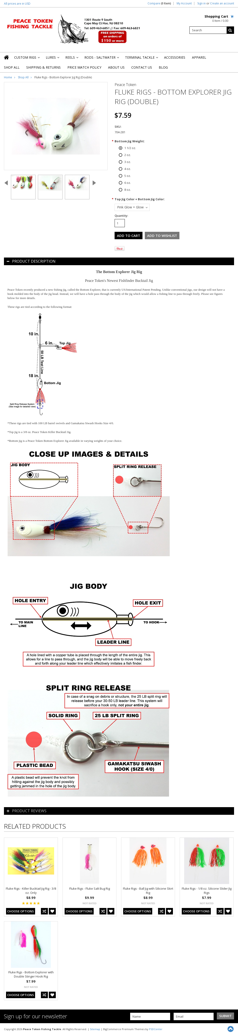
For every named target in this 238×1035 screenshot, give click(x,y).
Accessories (174, 57)
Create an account (222, 3)
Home (8, 77)
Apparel (199, 57)
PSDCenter (155, 1029)
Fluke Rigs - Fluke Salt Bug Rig (89, 888)
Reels (71, 58)
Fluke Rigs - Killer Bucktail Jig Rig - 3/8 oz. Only (31, 890)
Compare (159, 3)
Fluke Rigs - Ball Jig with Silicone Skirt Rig (148, 890)
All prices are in (17, 4)
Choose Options (20, 911)
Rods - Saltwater (101, 58)
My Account (184, 3)
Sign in (201, 3)
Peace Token (125, 84)
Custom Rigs (26, 58)
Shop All (12, 67)
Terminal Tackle (141, 58)
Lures (52, 58)
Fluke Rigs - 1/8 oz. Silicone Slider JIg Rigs (206, 890)
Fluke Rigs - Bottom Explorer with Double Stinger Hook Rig (31, 974)
